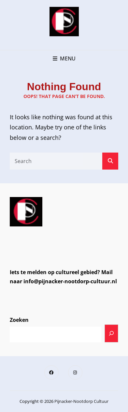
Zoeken (19, 319)
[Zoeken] (111, 333)
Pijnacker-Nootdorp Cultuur (81, 401)
